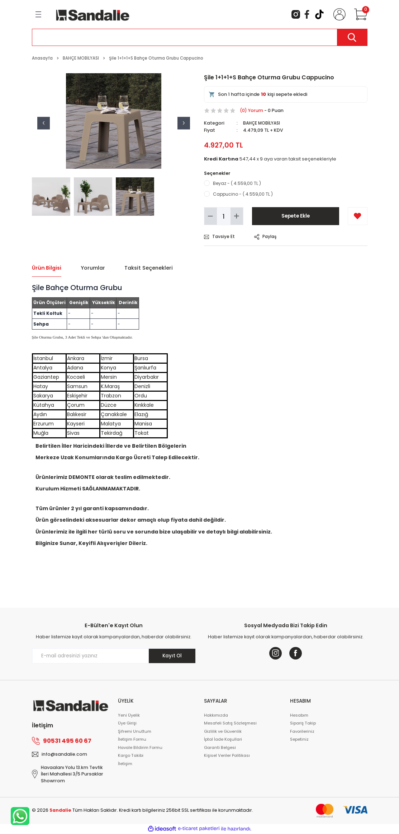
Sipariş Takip (303, 723)
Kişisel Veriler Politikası (227, 756)
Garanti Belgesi (220, 747)
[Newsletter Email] (113, 656)
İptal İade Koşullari (223, 739)
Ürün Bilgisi (46, 267)
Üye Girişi (127, 723)
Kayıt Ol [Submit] (172, 655)
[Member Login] (338, 14)
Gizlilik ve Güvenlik (223, 731)
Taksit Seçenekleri (148, 267)
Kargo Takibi (130, 756)
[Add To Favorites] (357, 216)
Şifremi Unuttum (134, 731)
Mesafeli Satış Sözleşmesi (230, 723)
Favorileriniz (302, 731)
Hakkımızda (216, 715)
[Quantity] (224, 216)
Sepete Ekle (296, 215)
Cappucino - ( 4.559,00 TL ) (243, 194)
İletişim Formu (132, 739)
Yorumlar (93, 267)
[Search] (199, 37)
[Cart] (359, 14)
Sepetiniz (299, 739)
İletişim (125, 764)
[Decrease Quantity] (210, 216)
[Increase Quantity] (237, 216)
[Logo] (92, 14)
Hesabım (299, 715)
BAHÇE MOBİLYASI (262, 123)
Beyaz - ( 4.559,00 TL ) (237, 183)
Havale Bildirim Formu (140, 747)
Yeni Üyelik (129, 715)
